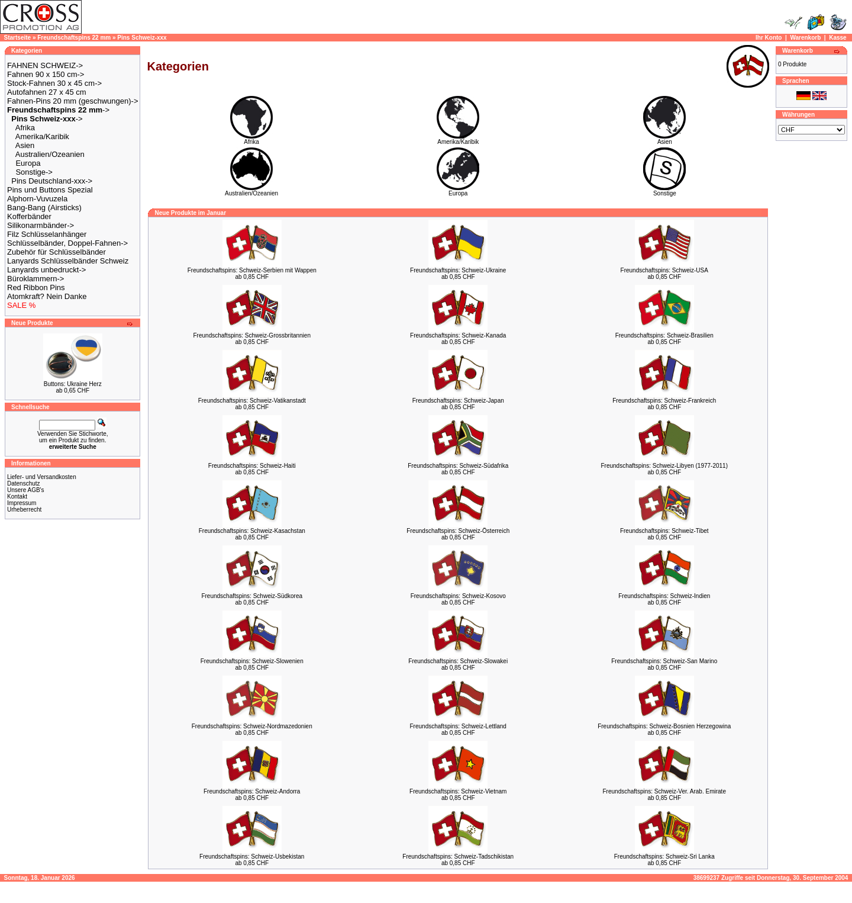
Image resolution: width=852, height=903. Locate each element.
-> (58, 109)
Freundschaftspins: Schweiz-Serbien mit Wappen (252, 270)
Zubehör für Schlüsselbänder (56, 252)
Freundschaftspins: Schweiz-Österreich (457, 531)
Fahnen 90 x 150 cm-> (45, 74)
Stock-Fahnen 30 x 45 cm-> (54, 83)
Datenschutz (23, 483)
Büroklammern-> (35, 278)
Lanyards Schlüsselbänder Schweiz (67, 260)
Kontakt (17, 496)
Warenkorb (805, 37)
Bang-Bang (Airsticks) (44, 207)
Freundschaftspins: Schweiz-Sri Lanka (664, 856)
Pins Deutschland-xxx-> (51, 180)
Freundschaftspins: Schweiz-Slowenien (252, 661)
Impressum (21, 503)
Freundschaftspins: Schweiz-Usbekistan (251, 856)
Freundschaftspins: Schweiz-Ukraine (458, 270)
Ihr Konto (769, 37)
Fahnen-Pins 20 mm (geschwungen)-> (72, 101)
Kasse (837, 37)
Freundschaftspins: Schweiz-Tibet (664, 531)
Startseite (17, 37)
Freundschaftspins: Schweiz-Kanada (458, 335)
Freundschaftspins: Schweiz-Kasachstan (252, 531)
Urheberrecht (24, 509)
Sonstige (664, 191)
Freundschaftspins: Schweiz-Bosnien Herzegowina (664, 726)
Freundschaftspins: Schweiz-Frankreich (664, 400)
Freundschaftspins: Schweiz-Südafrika (458, 465)
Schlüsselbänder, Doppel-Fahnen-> (67, 243)
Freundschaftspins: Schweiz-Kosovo (458, 596)
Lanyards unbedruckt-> (46, 269)
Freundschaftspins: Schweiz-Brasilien (664, 335)
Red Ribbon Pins (36, 287)
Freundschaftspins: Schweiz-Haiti (252, 465)
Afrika (25, 127)
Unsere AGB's (25, 490)
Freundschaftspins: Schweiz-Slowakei (458, 661)
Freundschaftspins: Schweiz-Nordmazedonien (252, 726)
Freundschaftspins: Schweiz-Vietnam (457, 791)
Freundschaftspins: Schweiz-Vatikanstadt (252, 400)
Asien (25, 145)
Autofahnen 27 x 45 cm (46, 92)
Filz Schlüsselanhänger (46, 234)
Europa (27, 163)
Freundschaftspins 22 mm (74, 37)
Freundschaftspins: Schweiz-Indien (664, 596)
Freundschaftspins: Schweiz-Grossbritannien (252, 335)
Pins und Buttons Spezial (50, 189)
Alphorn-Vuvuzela (37, 198)
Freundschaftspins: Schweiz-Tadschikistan (458, 856)
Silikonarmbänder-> (40, 225)
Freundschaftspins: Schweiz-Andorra (252, 791)
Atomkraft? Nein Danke (46, 296)
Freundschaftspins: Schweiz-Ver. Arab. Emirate (664, 791)
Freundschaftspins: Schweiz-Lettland (458, 726)
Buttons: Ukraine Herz (73, 384)
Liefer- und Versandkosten (41, 477)
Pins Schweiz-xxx (141, 37)
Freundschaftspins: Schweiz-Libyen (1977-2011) (664, 465)
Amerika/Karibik (42, 136)
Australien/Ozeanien (50, 154)
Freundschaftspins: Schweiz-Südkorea (251, 596)
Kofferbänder (29, 216)
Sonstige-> (34, 172)
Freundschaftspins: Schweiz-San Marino (664, 661)
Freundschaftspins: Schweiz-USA (664, 270)
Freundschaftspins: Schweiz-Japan (458, 400)
